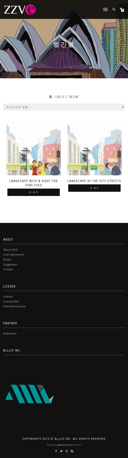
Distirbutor (10, 333)
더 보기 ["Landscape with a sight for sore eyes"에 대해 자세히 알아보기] (33, 192)
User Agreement (13, 254)
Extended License (14, 306)
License (8, 296)
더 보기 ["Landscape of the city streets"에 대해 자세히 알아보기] (94, 188)
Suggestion (10, 264)
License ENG (11, 301)
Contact (8, 269)
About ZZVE (10, 250)
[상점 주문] (64, 107)
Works (7, 259)
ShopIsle (52, 444)
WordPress (75, 444)
